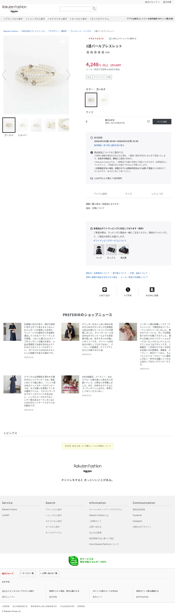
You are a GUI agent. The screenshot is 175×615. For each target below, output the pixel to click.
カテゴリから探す (54, 521)
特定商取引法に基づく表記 (101, 538)
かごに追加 (162, 121)
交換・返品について (138, 273)
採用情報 (81, 606)
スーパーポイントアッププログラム (105, 509)
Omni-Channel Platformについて (104, 544)
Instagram (137, 521)
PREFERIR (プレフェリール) (33, 31)
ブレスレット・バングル (80, 31)
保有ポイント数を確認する (147, 591)
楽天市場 (167, 2)
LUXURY (6, 515)
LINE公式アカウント (142, 527)
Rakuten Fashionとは (99, 515)
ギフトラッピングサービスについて (109, 240)
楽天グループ (151, 2)
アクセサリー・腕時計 (57, 31)
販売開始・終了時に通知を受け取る (109, 145)
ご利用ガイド (95, 521)
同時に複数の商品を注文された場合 (101, 277)
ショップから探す (54, 515)
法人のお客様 (95, 532)
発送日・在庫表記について (97, 273)
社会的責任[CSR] (67, 606)
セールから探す (53, 527)
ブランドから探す (54, 509)
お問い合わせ (95, 527)
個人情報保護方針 (20, 606)
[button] (4, 74)
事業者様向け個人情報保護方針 (44, 606)
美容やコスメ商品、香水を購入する (64, 591)
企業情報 (6, 606)
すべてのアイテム (54, 532)
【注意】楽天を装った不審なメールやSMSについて (87, 446)
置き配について (119, 273)
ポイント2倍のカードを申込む (105, 591)
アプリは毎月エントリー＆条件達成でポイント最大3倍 (150, 19)
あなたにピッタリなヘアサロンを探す (18, 591)
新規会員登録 (139, 509)
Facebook (137, 515)
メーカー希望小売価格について (134, 277)
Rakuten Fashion (28, 9)
